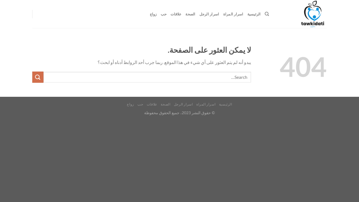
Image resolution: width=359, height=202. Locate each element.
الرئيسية (254, 14)
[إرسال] (37, 77)
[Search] (267, 14)
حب (164, 14)
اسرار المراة (233, 14)
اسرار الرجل (209, 14)
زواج (153, 14)
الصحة (190, 14)
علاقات (176, 14)
